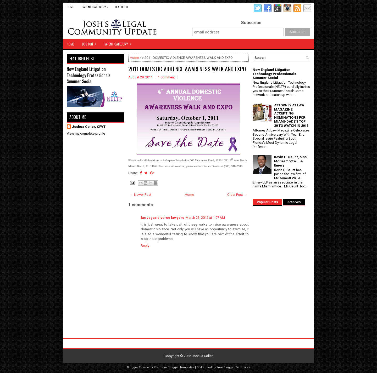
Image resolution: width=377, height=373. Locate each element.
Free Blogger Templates (233, 367)
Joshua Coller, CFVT (89, 127)
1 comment (166, 77)
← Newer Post (140, 195)
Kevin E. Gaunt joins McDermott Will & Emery (290, 161)
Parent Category (96, 6)
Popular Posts (267, 202)
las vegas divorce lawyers (162, 218)
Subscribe (251, 22)
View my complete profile (86, 133)
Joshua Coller (202, 356)
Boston (91, 43)
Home (70, 7)
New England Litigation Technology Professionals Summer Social (88, 75)
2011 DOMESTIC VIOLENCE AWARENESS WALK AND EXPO (187, 69)
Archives (294, 202)
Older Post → (237, 195)
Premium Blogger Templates (174, 367)
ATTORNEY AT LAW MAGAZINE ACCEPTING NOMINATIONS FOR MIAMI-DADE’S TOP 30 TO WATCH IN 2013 (291, 115)
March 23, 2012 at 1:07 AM (205, 218)
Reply (145, 246)
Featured (121, 7)
